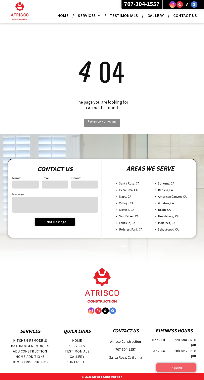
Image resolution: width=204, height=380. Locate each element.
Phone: (76, 178)
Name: (16, 178)
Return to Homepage (102, 121)
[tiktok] (187, 5)
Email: (46, 178)
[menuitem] (63, 15)
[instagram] (172, 5)
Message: (18, 194)
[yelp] (180, 5)
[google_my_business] (194, 5)
